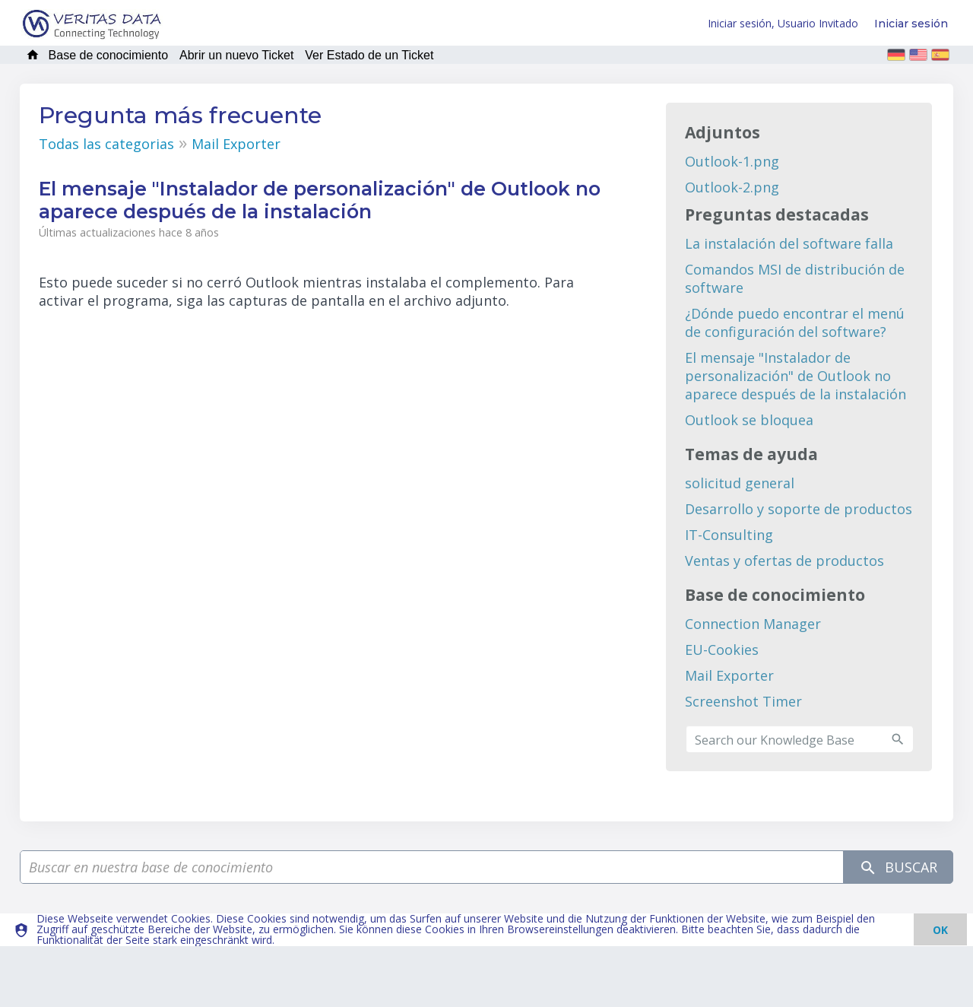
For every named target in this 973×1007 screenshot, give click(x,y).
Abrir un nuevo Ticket (236, 55)
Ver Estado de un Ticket (369, 55)
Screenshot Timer (743, 701)
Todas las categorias (106, 144)
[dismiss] (940, 929)
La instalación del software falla (789, 243)
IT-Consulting (729, 535)
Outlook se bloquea (749, 420)
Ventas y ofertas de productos (784, 560)
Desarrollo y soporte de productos (798, 509)
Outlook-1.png (732, 161)
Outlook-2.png (732, 187)
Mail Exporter (236, 144)
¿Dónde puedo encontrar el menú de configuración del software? (795, 322)
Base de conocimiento (108, 55)
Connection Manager (753, 624)
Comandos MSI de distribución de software (795, 278)
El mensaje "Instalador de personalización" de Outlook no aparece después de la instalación (795, 375)
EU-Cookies (722, 649)
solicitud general (739, 483)
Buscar (898, 867)
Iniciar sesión (911, 23)
